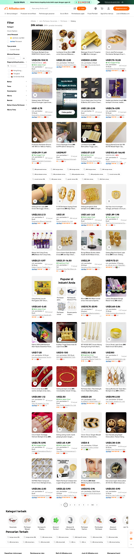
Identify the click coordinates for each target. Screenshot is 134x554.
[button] (74, 8)
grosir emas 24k (71, 179)
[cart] (102, 9)
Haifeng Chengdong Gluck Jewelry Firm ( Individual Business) (42, 451)
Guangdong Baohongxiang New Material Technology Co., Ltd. (91, 313)
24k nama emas (46, 537)
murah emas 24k (113, 174)
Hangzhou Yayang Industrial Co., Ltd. (66, 65)
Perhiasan (64, 21)
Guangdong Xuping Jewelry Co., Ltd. (42, 495)
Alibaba (33, 21)
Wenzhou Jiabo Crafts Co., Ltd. (66, 495)
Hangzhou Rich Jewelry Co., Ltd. (91, 267)
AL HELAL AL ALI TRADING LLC (116, 265)
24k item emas (87, 179)
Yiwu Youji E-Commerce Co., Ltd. (116, 223)
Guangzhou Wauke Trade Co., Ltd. (91, 359)
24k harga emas (57, 169)
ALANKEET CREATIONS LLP (90, 401)
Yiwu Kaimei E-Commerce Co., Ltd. (66, 451)
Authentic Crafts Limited (89, 447)
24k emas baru (13, 542)
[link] (131, 533)
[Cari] (81, 8)
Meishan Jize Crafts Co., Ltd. (115, 495)
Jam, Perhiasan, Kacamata (48, 21)
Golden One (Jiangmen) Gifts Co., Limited (116, 449)
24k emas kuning (96, 542)
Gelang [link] (73, 21)
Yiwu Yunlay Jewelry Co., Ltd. (66, 405)
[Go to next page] (97, 505)
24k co (72, 542)
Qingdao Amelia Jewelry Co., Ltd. (91, 223)
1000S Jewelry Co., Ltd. (114, 161)
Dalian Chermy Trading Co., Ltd (42, 267)
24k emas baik (44, 542)
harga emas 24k (13, 537)
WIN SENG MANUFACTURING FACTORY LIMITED (66, 357)
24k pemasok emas (39, 169)
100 (92, 505)
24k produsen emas (39, 174)
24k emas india (96, 537)
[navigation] (17, 263)
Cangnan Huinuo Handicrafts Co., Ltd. (42, 315)
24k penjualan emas (77, 174)
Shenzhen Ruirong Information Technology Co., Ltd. (66, 159)
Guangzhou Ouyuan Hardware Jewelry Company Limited (116, 68)
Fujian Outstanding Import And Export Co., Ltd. (116, 313)
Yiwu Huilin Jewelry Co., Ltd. (115, 401)
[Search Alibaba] (52, 8)
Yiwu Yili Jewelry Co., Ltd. (40, 403)
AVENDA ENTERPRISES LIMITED (116, 359)
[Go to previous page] (61, 505)
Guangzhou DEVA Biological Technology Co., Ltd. (91, 493)
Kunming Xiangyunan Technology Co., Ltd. (42, 357)
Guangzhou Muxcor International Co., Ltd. (42, 221)
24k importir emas (79, 537)
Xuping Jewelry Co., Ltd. (64, 221)
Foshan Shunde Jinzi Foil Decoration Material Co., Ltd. (91, 161)
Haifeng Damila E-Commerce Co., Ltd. (42, 161)
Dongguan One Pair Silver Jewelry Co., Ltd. (66, 269)
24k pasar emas (55, 179)
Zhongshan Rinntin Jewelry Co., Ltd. (42, 71)
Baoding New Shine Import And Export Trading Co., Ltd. (116, 115)
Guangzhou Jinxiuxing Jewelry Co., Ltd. (42, 115)
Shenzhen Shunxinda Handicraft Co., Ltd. (91, 65)
